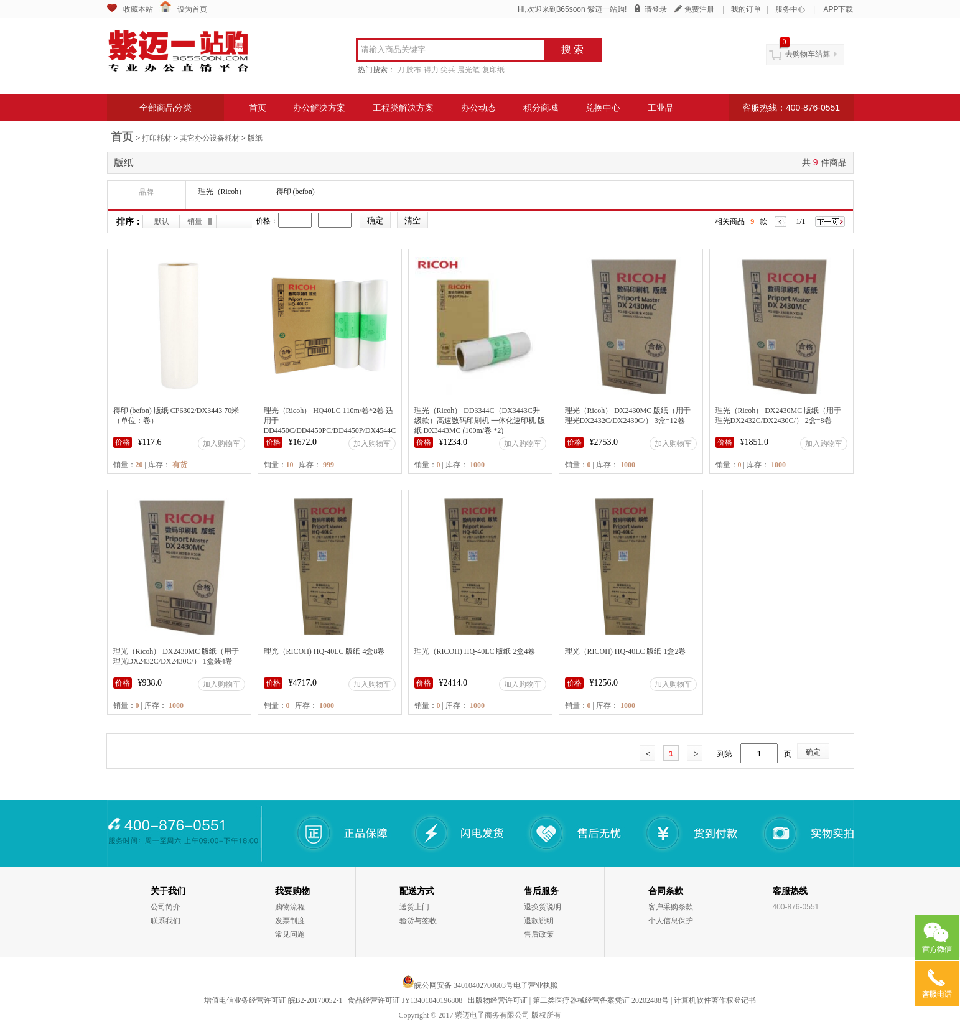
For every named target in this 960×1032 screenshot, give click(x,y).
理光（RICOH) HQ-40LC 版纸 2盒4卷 (475, 651)
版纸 (255, 138)
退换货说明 (542, 907)
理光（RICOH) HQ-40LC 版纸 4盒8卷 (324, 651)
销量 (194, 221)
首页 (257, 108)
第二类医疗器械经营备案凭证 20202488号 (601, 1000)
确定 (813, 752)
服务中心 (790, 9)
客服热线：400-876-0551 (791, 108)
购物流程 (290, 907)
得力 (431, 69)
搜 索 (572, 49)
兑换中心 (602, 108)
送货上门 (414, 907)
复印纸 (493, 69)
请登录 (656, 9)
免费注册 (699, 9)
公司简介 (165, 907)
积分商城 (540, 108)
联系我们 (165, 920)
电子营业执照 (535, 985)
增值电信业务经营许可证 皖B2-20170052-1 (273, 1000)
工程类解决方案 (403, 108)
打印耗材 (157, 138)
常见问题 (290, 934)
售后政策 (539, 934)
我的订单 (746, 9)
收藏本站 (138, 9)
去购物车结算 (807, 54)
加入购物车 (221, 443)
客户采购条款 (670, 907)
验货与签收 (418, 920)
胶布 (413, 69)
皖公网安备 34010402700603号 (457, 985)
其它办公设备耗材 (210, 138)
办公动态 (478, 108)
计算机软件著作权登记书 (715, 1000)
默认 (161, 221)
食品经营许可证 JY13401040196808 (405, 1000)
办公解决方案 (319, 108)
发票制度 (290, 920)
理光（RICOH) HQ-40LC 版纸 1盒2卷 (625, 651)
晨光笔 (468, 69)
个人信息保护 (670, 920)
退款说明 (539, 920)
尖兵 (447, 69)
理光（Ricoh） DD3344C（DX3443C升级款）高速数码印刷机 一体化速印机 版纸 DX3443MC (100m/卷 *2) (479, 420)
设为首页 (192, 9)
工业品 (661, 108)
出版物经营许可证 (498, 1000)
